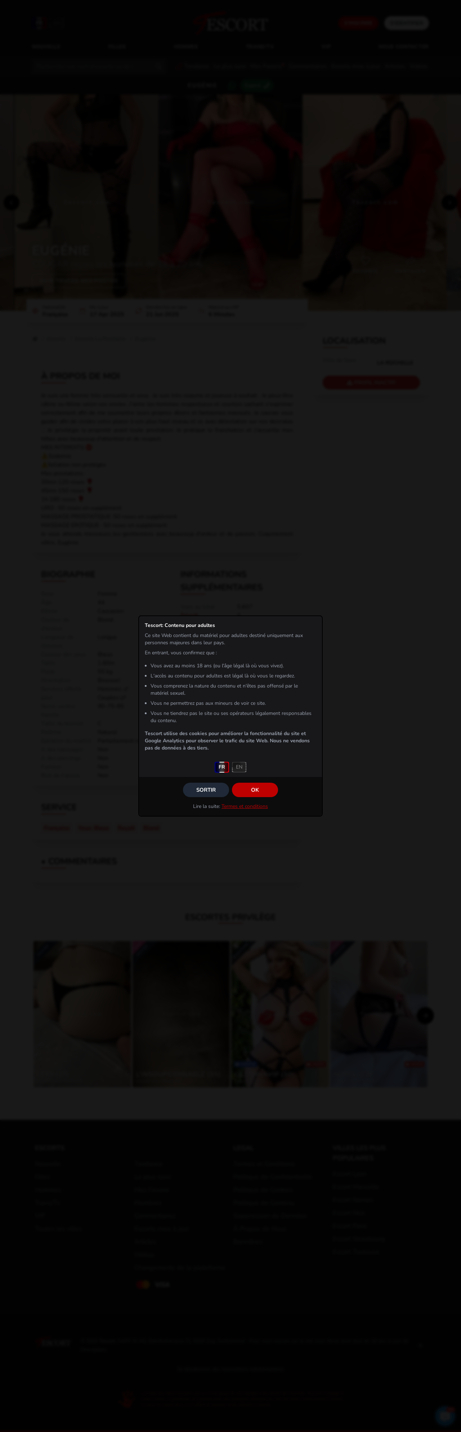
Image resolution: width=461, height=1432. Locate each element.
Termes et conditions (244, 806)
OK (255, 790)
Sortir (206, 790)
